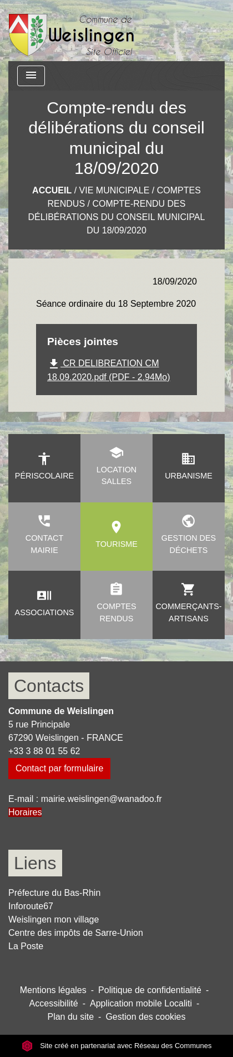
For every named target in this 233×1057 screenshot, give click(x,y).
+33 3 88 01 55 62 (44, 751)
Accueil (52, 190)
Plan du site (70, 1016)
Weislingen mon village (53, 919)
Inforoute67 (30, 906)
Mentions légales (53, 990)
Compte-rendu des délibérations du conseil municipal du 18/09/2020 (116, 217)
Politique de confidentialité (149, 990)
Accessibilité (53, 1003)
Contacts (49, 686)
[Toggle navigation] (31, 76)
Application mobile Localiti (141, 1003)
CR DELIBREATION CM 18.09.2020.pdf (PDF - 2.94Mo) (108, 369)
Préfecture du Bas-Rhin (54, 893)
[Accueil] (72, 30)
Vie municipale (114, 190)
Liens (35, 863)
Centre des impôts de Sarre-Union (75, 933)
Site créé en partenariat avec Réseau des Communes (117, 1045)
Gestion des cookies (145, 1016)
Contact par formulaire (59, 768)
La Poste (25, 946)
